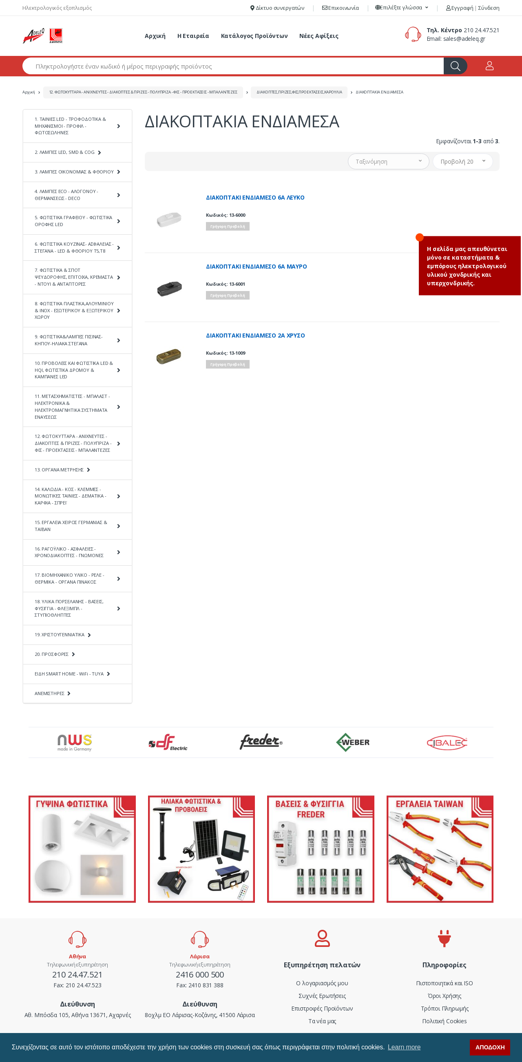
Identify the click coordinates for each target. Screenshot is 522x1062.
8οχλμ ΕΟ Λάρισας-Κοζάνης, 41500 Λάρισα (200, 1015)
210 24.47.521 (482, 30)
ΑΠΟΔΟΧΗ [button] (490, 1047)
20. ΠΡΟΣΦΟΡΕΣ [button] (52, 654)
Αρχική (155, 36)
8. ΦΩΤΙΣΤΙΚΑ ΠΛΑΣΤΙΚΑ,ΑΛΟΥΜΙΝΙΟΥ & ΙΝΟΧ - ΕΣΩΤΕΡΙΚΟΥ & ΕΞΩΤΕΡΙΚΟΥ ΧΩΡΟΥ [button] (74, 310)
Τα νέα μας (322, 1021)
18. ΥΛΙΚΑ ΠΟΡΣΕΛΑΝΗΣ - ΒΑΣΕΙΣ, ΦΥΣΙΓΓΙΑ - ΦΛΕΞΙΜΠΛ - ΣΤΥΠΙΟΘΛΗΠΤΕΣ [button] (69, 608)
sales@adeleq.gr (464, 38)
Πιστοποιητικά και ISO (444, 983)
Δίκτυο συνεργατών (277, 7)
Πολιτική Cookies (444, 1021)
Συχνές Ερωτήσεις (322, 996)
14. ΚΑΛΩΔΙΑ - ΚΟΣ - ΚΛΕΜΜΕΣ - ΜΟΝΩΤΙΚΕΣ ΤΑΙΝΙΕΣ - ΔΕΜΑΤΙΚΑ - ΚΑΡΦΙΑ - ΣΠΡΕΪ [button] (70, 496)
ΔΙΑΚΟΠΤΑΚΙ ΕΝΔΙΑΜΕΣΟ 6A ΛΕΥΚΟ (255, 197)
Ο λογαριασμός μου (322, 983)
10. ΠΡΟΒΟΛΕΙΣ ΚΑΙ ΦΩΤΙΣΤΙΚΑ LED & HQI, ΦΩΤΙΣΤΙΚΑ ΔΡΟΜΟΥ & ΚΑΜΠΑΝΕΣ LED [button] (74, 370)
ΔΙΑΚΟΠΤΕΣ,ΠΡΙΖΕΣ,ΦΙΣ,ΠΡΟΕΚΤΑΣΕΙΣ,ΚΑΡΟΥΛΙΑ (299, 92)
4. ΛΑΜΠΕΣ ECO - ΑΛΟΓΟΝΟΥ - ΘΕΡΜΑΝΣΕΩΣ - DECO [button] (66, 194)
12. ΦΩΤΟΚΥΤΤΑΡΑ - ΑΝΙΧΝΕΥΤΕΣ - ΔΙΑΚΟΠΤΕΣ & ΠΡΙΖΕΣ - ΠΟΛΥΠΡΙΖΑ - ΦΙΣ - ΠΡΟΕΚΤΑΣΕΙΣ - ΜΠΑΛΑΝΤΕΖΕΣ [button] (73, 443)
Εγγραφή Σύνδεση (473, 7)
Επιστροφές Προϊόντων (322, 1008)
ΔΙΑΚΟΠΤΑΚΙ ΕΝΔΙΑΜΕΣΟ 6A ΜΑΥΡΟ (256, 266)
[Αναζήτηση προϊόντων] (233, 66)
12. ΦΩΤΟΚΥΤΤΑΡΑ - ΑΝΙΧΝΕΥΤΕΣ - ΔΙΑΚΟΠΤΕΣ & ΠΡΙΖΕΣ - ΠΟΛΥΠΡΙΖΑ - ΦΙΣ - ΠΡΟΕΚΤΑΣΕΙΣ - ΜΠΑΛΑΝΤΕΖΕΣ (143, 92)
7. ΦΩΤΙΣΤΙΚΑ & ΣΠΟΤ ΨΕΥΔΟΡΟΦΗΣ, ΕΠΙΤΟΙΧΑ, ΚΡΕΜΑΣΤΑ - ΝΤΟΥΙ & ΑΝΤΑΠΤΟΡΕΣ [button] (74, 277)
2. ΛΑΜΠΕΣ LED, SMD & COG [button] (65, 152)
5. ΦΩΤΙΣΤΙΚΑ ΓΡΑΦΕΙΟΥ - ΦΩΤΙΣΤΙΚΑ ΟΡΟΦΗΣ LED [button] (73, 220)
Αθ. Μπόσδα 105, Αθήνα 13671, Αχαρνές (77, 1015)
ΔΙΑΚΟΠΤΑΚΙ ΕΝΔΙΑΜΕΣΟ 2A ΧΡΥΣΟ (255, 335)
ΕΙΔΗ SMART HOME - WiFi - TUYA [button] (69, 674)
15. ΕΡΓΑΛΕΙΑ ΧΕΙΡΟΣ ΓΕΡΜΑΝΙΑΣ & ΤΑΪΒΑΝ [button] (71, 525)
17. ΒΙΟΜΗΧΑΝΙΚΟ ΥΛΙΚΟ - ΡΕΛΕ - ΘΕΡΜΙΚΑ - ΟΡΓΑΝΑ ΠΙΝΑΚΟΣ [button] (69, 578)
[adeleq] (42, 36)
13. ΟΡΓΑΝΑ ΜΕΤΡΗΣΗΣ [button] (59, 470)
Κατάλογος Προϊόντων (254, 36)
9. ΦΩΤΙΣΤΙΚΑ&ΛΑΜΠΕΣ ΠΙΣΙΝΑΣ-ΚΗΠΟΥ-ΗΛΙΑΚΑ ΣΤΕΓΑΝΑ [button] (69, 340)
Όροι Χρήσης (444, 996)
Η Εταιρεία (193, 36)
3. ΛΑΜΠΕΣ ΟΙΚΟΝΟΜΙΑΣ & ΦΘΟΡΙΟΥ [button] (74, 172)
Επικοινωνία (340, 7)
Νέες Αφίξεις (318, 36)
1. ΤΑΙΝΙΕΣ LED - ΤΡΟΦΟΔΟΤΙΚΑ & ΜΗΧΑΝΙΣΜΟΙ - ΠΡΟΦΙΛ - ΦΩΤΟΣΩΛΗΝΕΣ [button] (70, 126)
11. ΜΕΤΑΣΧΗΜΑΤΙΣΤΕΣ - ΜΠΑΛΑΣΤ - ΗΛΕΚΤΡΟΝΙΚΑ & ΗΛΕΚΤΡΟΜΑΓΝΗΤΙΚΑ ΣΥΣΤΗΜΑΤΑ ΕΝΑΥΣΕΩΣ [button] (72, 406)
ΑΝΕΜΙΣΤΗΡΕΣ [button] (49, 693)
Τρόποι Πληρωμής (445, 1008)
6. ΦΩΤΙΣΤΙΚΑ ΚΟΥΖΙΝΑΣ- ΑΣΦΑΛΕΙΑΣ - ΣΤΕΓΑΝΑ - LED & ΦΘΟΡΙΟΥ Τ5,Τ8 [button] (74, 247)
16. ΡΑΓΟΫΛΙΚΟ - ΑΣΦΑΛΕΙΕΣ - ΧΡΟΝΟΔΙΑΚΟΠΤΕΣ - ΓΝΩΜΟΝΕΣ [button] (69, 552)
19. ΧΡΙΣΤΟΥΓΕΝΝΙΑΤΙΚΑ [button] (59, 634)
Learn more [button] (404, 1047)
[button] (402, 8)
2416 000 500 (200, 974)
